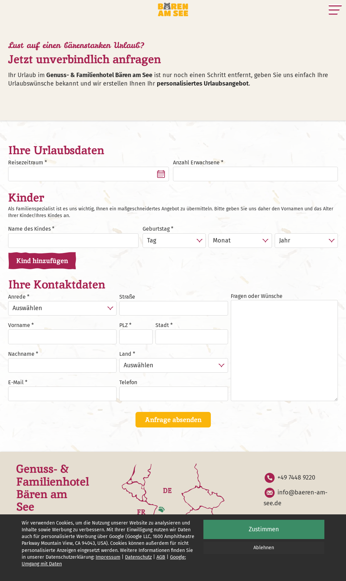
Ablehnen (263, 548)
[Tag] (174, 240)
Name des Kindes (29, 229)
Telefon (128, 382)
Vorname (19, 325)
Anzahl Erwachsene (196, 162)
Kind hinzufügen (42, 260)
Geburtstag (156, 229)
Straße (127, 297)
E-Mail (16, 382)
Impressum (108, 557)
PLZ (123, 325)
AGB (160, 557)
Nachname (21, 354)
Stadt (162, 325)
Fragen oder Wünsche (256, 296)
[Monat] (240, 240)
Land (125, 354)
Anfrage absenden (173, 419)
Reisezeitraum (25, 162)
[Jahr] (306, 240)
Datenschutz (138, 557)
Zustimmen (264, 529)
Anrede (17, 297)
